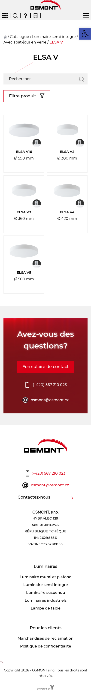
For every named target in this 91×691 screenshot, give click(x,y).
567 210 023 (50, 385)
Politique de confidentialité (45, 646)
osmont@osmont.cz (50, 400)
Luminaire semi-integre (54, 37)
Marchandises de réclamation (45, 638)
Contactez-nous (34, 497)
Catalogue (19, 37)
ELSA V (56, 42)
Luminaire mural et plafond (46, 577)
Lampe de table (46, 608)
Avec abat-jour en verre (24, 42)
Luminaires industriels (46, 600)
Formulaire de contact (45, 366)
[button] (85, 34)
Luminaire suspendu (45, 592)
